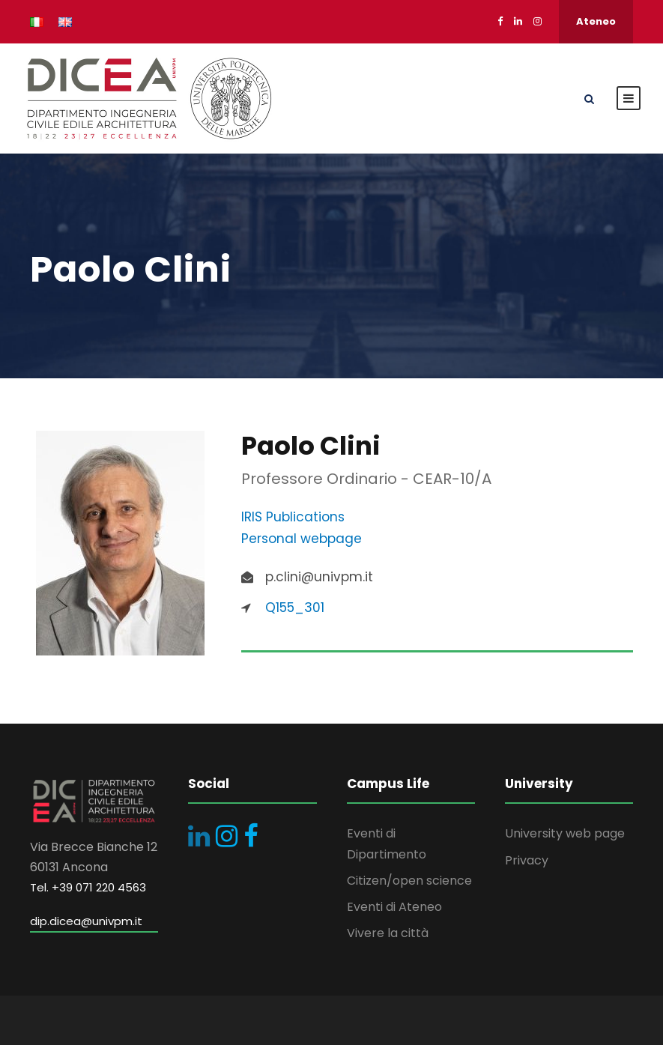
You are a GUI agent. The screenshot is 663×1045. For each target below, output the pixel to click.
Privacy (526, 860)
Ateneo (596, 21)
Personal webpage (301, 539)
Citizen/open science (409, 880)
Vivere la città (388, 933)
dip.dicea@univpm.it (86, 921)
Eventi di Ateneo (394, 906)
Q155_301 (294, 608)
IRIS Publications (293, 517)
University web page (565, 833)
